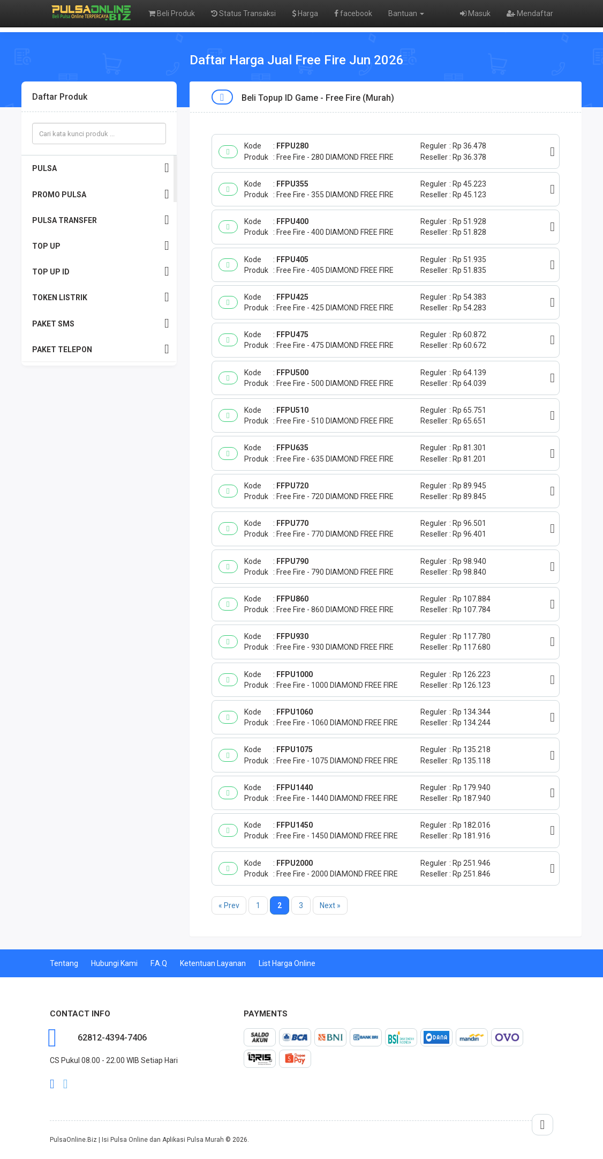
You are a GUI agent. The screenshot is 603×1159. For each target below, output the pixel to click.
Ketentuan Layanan (213, 963)
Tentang (64, 963)
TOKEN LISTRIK (100, 297)
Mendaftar (530, 13)
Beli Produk (171, 13)
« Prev (228, 905)
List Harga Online (287, 963)
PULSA (100, 168)
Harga (305, 13)
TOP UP (100, 245)
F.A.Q (158, 963)
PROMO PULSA (100, 194)
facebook (353, 13)
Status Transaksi (243, 13)
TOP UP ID (100, 271)
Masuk (475, 13)
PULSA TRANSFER (100, 220)
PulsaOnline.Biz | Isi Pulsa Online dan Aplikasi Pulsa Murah (137, 1139)
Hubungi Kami (114, 963)
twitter (65, 1084)
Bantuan (406, 13)
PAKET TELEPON (100, 349)
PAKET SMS (100, 323)
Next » (330, 905)
